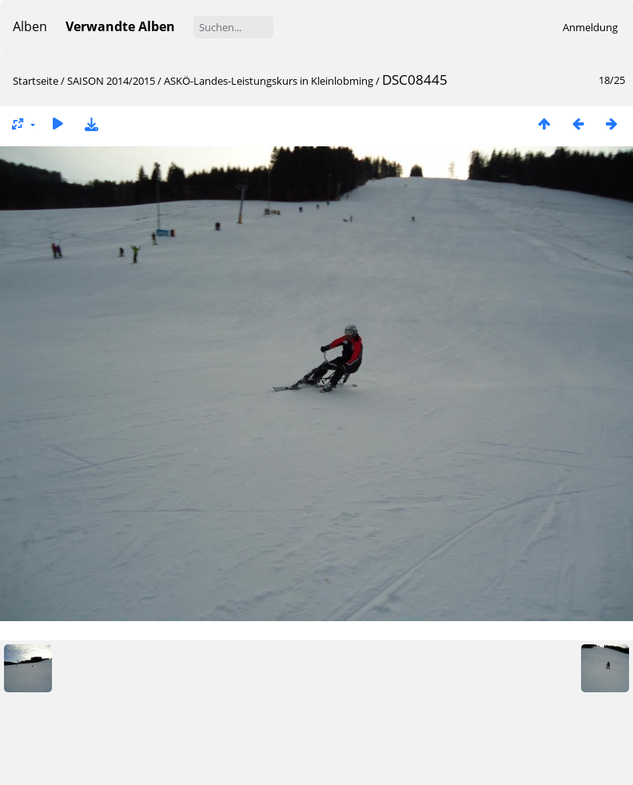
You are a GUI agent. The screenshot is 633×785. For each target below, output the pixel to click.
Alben (30, 26)
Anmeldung (590, 27)
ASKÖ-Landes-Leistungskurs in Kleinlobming (268, 81)
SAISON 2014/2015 (111, 81)
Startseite (35, 81)
